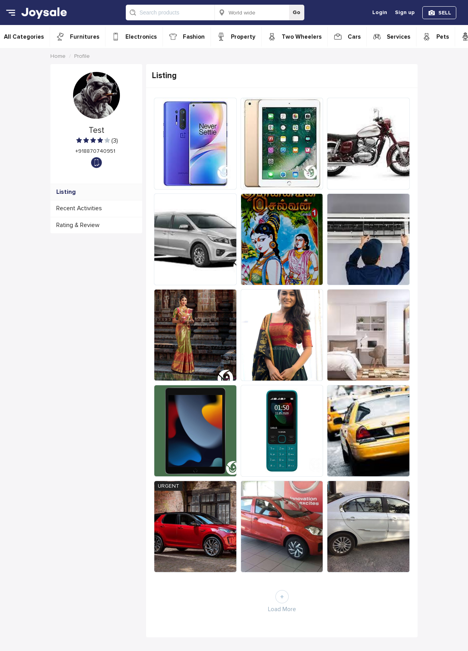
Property (243, 36)
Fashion (194, 36)
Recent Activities (79, 208)
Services (398, 36)
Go (296, 12)
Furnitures (84, 36)
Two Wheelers (302, 36)
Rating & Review (78, 225)
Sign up (404, 12)
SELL (444, 12)
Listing (66, 192)
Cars (354, 36)
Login (379, 12)
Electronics (141, 36)
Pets (442, 36)
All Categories (24, 36)
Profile (82, 56)
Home (58, 56)
